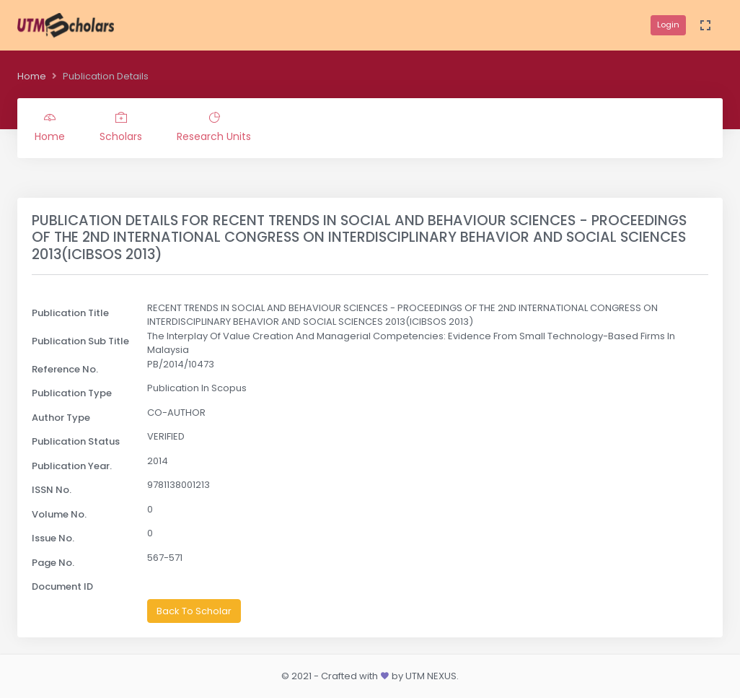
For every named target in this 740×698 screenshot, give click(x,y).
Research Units (214, 128)
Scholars (121, 128)
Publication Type (72, 393)
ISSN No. (51, 490)
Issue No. (53, 538)
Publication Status (76, 441)
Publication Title (70, 313)
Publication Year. (72, 466)
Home (31, 76)
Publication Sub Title (80, 341)
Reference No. (65, 369)
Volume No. (59, 514)
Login (668, 24)
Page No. (53, 563)
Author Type (61, 417)
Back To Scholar (194, 611)
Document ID (62, 586)
